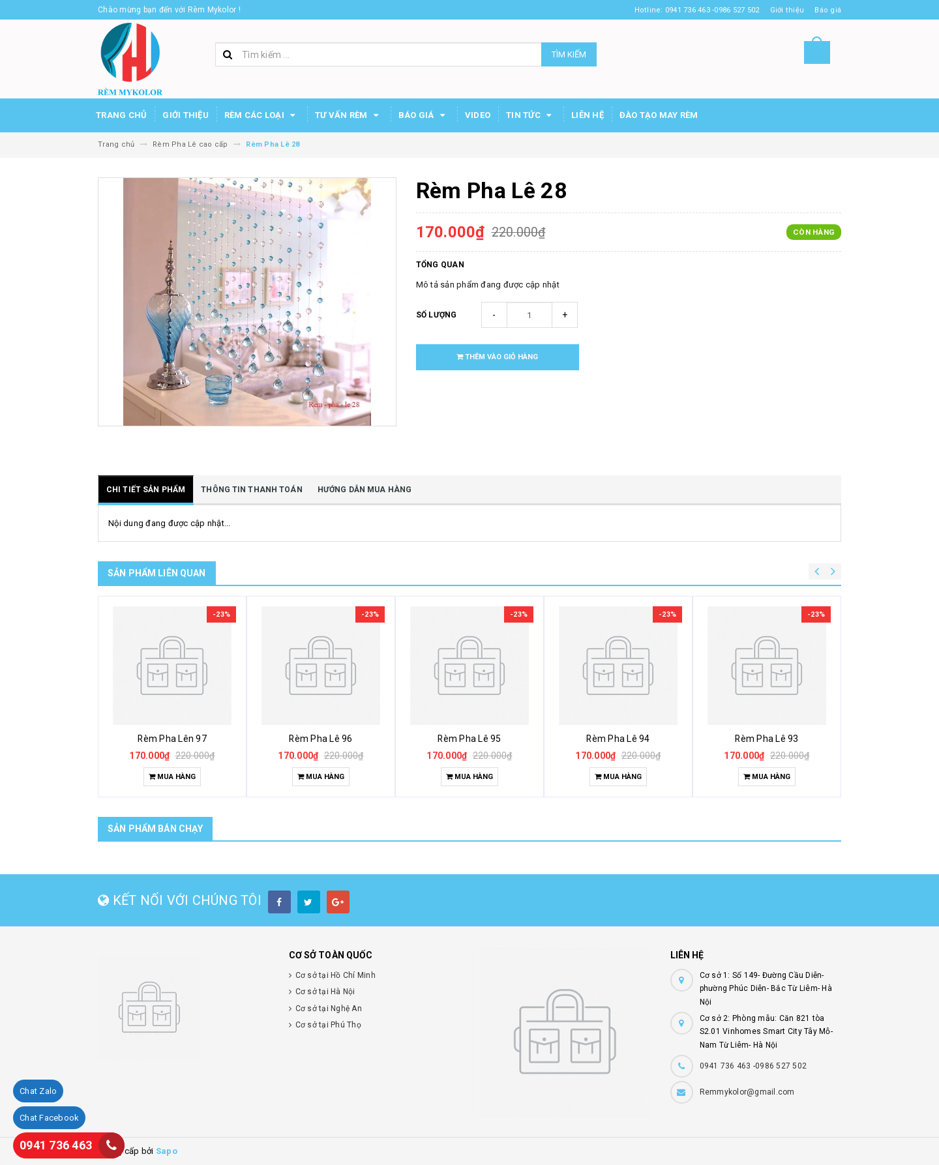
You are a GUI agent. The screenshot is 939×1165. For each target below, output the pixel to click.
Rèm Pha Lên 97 (172, 738)
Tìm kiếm (569, 54)
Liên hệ (587, 115)
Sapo (166, 1151)
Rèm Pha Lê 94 (617, 738)
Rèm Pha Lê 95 (469, 738)
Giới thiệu (185, 115)
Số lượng (436, 314)
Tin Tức (531, 115)
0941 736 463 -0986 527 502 (753, 1065)
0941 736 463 (56, 1145)
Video (477, 115)
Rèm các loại (261, 115)
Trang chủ (121, 115)
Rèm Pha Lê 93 (766, 738)
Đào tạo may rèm (658, 115)
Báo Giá (423, 115)
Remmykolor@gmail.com (747, 1092)
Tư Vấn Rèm (349, 115)
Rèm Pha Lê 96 (320, 738)
